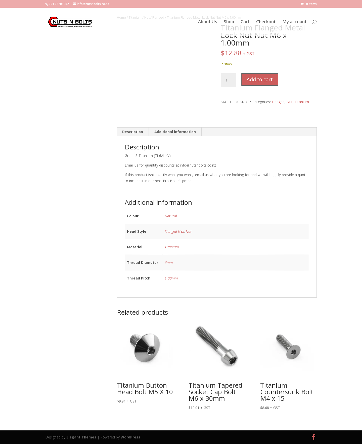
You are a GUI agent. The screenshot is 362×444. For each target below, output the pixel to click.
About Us (207, 22)
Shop (229, 22)
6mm (169, 262)
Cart (245, 22)
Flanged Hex (174, 231)
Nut (290, 101)
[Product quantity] (228, 80)
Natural (171, 216)
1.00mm (171, 278)
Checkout (266, 22)
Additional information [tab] (175, 131)
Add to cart (260, 79)
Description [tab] (132, 131)
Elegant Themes (81, 437)
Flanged (278, 101)
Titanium (302, 101)
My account (294, 22)
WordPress (130, 437)
